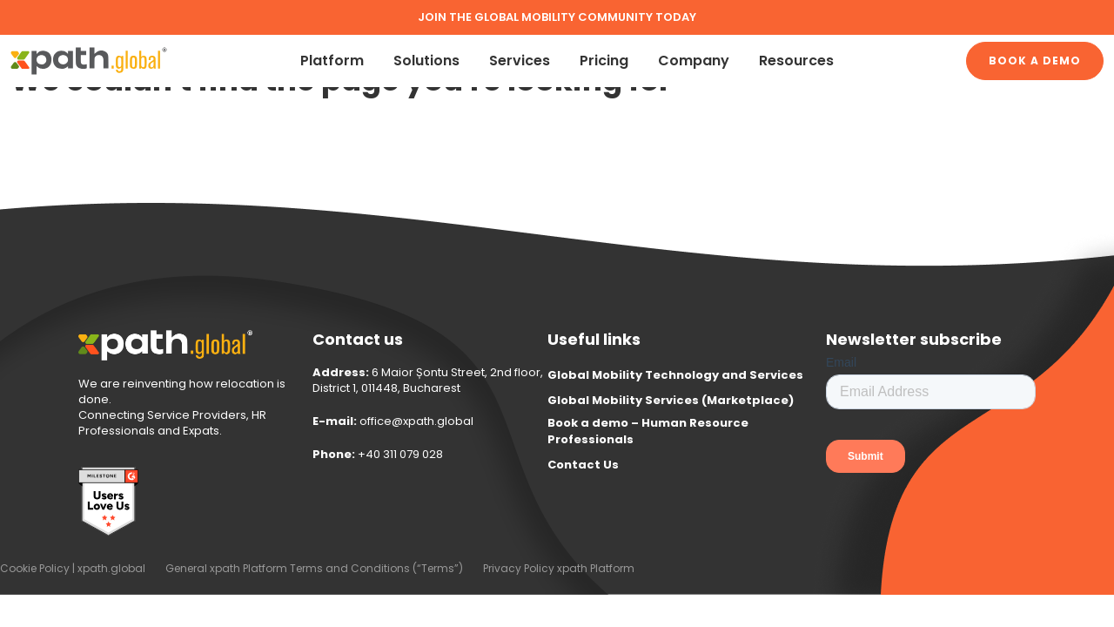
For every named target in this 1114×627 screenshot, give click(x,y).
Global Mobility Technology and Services (675, 375)
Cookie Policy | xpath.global (72, 568)
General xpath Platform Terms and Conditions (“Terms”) (314, 568)
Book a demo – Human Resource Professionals (647, 431)
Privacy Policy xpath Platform (558, 568)
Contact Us (583, 464)
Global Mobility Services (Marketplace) (670, 400)
